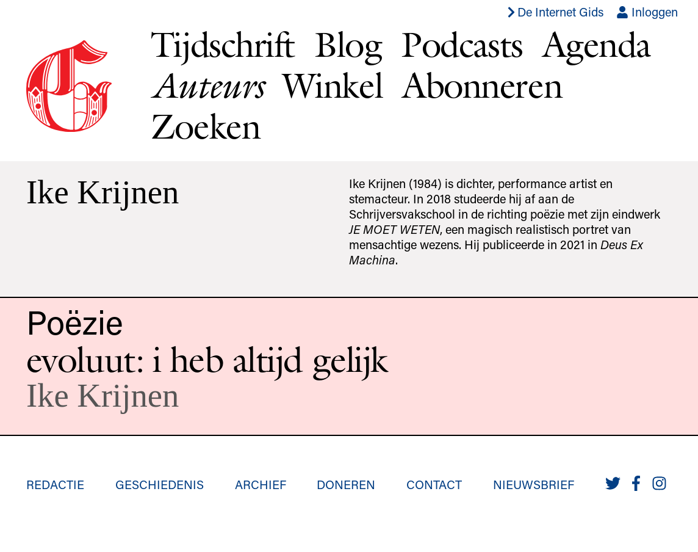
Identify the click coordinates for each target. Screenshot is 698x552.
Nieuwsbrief (533, 484)
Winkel (332, 84)
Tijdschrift (223, 44)
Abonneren (482, 84)
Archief (260, 484)
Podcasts (461, 44)
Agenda (596, 44)
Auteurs (207, 85)
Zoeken (205, 125)
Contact (434, 484)
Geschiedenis (159, 484)
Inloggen (647, 12)
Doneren (346, 484)
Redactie (55, 484)
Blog (347, 44)
